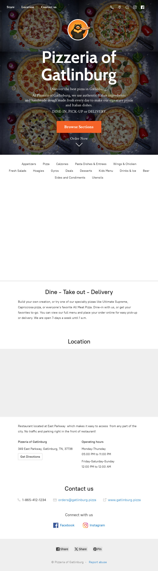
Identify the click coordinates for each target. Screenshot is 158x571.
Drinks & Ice (128, 171)
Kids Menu (106, 171)
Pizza (46, 164)
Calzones (62, 164)
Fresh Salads (17, 171)
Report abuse (98, 562)
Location (27, 7)
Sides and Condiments (70, 177)
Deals (69, 171)
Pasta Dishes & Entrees (90, 164)
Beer (146, 171)
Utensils (97, 177)
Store (10, 7)
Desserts (86, 171)
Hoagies (38, 171)
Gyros (55, 171)
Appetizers (29, 164)
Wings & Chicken (124, 164)
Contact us (48, 7)
